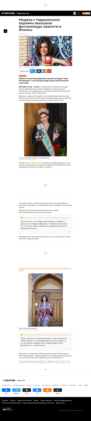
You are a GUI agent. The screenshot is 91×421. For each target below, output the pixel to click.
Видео (86, 385)
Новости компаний (46, 400)
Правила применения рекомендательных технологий (38, 403)
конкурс (63, 361)
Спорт (80, 385)
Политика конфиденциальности (63, 400)
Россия (29, 385)
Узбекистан (50, 361)
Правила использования (24, 400)
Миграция (63, 385)
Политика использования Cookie (11, 403)
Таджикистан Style (24, 361)
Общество (55, 385)
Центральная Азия (19, 385)
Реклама (36, 400)
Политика (36, 385)
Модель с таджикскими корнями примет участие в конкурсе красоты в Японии (45, 269)
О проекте (5, 400)
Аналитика (72, 385)
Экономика (46, 385)
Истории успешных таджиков (38, 361)
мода (68, 361)
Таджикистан (6, 385)
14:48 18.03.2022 (23, 34)
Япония (57, 361)
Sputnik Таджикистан (33, 163)
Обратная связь (60, 403)
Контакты (12, 400)
